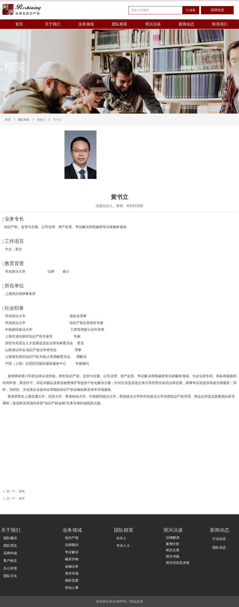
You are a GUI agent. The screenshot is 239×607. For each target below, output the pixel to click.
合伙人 (41, 119)
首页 (8, 119)
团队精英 (24, 119)
